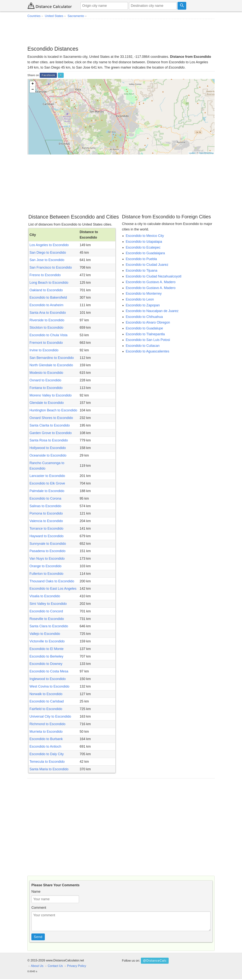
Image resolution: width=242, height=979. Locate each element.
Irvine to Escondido (43, 350)
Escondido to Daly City (46, 754)
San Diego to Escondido (47, 252)
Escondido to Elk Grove (47, 483)
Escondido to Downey (45, 664)
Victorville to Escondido (47, 641)
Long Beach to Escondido (48, 282)
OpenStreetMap (206, 153)
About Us (37, 965)
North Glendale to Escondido (51, 365)
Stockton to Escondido (46, 327)
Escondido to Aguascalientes (147, 351)
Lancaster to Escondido (47, 476)
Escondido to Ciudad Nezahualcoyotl (153, 276)
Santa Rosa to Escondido (48, 440)
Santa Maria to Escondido (48, 769)
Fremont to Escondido (46, 343)
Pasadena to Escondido (47, 551)
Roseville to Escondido (46, 619)
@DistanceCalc (155, 960)
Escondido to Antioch (45, 746)
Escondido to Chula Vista (48, 335)
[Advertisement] (121, 32)
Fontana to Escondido (46, 388)
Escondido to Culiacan (143, 346)
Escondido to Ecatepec (143, 247)
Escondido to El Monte (46, 649)
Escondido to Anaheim (46, 305)
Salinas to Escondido (45, 506)
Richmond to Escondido (47, 724)
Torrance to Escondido (46, 528)
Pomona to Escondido (46, 513)
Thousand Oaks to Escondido (51, 581)
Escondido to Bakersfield (48, 297)
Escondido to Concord (46, 611)
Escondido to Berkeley (46, 656)
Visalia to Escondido (44, 596)
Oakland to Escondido (46, 290)
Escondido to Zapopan (143, 305)
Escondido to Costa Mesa (48, 671)
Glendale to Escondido (46, 403)
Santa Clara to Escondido (48, 626)
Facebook (48, 75)
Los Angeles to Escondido (49, 245)
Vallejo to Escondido (44, 634)
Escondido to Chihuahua (144, 317)
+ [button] (32, 84)
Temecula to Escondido (47, 761)
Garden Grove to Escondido (50, 433)
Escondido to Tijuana (141, 270)
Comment (38, 907)
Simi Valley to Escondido (48, 604)
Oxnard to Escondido (45, 380)
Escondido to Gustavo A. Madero (150, 282)
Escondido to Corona (45, 498)
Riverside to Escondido (46, 320)
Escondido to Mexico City (145, 236)
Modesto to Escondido (46, 373)
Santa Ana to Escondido (47, 312)
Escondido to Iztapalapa (144, 241)
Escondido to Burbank (46, 739)
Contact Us (55, 965)
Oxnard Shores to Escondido (51, 418)
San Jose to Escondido (46, 260)
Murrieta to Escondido (46, 731)
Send (38, 937)
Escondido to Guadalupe (144, 328)
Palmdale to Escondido (46, 491)
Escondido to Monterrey (144, 293)
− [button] (32, 90)
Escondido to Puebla (141, 259)
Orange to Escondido (45, 566)
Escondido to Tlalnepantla (145, 334)
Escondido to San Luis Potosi (148, 340)
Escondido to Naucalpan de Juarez (152, 311)
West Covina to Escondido (49, 686)
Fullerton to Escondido (46, 574)
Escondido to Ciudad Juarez (147, 265)
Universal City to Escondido (50, 716)
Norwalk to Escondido (45, 694)
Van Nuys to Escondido (47, 558)
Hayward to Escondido (46, 536)
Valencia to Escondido (46, 521)
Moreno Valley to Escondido (50, 395)
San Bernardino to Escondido (51, 358)
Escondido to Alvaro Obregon (148, 322)
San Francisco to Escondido (50, 267)
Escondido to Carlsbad (46, 701)
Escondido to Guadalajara (145, 253)
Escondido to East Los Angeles (52, 588)
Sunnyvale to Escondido (47, 544)
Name (35, 891)
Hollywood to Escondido (47, 448)
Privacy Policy (76, 965)
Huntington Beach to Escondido (53, 410)
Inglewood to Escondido (47, 679)
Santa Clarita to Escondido (49, 425)
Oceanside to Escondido (47, 455)
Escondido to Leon (140, 299)
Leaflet (192, 153)
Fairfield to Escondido (45, 709)
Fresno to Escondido (45, 275)
